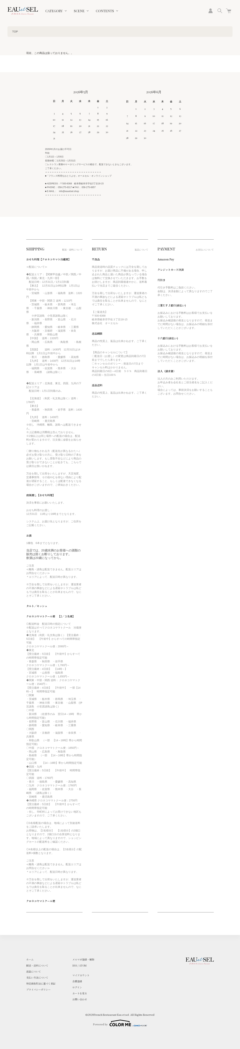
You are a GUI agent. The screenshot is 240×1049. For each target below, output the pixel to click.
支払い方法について (37, 977)
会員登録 (77, 981)
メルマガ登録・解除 (83, 959)
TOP (15, 31)
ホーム (30, 959)
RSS (74, 965)
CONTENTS (105, 11)
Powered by (120, 1023)
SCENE (79, 11)
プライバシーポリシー (38, 989)
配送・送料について (37, 965)
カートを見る (79, 993)
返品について (33, 971)
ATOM (83, 965)
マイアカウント (80, 975)
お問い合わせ (79, 999)
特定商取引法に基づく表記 (41, 983)
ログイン (77, 987)
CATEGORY (54, 11)
